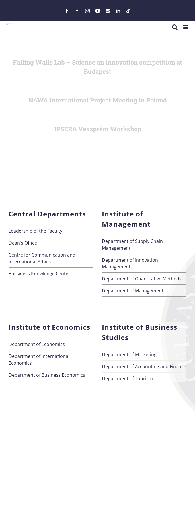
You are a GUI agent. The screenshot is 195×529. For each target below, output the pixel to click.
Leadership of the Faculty (35, 231)
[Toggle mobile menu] (186, 27)
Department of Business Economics (47, 375)
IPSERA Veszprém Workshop (97, 129)
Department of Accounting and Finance (144, 366)
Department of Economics (37, 344)
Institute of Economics (49, 327)
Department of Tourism (127, 378)
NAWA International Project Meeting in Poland (97, 100)
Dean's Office (23, 243)
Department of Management (132, 291)
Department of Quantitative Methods (142, 279)
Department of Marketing (129, 354)
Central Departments (47, 213)
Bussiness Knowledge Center (39, 273)
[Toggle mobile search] (175, 27)
